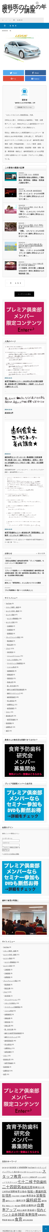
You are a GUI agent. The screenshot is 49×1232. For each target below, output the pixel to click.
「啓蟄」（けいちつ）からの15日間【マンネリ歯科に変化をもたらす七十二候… (31, 233)
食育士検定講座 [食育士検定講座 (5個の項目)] (28, 1220)
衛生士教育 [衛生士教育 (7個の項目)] (22, 1210)
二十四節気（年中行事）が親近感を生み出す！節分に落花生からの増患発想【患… (31, 271)
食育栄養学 (10, 708)
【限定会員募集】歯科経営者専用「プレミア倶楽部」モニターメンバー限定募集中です (24, 562)
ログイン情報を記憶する (12, 847)
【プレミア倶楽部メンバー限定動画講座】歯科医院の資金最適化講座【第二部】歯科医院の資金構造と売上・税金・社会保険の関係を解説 (24, 573)
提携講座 (36, 174)
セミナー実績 (10, 614)
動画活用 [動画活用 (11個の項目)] (26, 1187)
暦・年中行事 (28, 190)
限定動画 (10, 641)
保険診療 (10, 674)
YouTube (8, 603)
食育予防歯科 (11, 719)
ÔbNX (15, 283)
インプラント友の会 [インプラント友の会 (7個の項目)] (11, 1172)
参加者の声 (9, 413)
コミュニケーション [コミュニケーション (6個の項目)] (34, 1172)
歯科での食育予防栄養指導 (33, 246)
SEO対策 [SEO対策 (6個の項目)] (12, 1167)
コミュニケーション (25, 263)
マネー (30, 174)
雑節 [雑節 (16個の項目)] (21, 1214)
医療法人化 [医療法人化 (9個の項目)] (39, 1187)
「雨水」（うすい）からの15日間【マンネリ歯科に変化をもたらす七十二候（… (31, 253)
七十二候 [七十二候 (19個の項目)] (25, 1182)
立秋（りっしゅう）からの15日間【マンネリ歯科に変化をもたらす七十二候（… (31, 196)
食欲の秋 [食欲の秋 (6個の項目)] (11, 1220)
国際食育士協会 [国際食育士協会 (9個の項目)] (18, 1191)
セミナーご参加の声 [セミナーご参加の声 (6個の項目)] (29, 1177)
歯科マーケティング (36, 226)
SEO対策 (10, 652)
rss (37, 3)
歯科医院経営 (37, 190)
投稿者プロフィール (25, 107)
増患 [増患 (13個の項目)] (8, 1195)
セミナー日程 (23, 174)
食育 (7, 731)
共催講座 (10, 629)
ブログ (21, 190)
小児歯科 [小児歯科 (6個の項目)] (22, 1196)
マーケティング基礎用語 (15, 663)
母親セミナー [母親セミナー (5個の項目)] (10, 1206)
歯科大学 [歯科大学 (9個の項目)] (21, 1200)
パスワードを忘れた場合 (11, 854)
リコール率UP (28, 244)
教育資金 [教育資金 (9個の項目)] (31, 1195)
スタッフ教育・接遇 (12, 607)
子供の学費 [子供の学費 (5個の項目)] (15, 1196)
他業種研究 (10, 671)
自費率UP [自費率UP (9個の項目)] (31, 1205)
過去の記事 (41, 553)
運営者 (24, 100)
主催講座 (10, 626)
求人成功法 (10, 701)
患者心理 (36, 244)
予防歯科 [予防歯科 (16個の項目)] (40, 1182)
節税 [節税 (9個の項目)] (23, 1205)
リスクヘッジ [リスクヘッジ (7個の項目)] (11, 1182)
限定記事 (26, 208)
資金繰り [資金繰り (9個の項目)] (32, 1210)
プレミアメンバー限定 (26, 207)
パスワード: (6, 843)
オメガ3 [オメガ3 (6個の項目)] (23, 1172)
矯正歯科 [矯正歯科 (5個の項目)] (18, 1206)
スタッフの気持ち (13, 659)
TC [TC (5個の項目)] (18, 1167)
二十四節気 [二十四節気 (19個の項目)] (11, 1187)
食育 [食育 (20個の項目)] (18, 1219)
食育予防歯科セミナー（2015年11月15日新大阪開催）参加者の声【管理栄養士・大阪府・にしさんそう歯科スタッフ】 (24, 384)
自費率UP (9, 727)
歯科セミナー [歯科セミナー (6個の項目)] (11, 1201)
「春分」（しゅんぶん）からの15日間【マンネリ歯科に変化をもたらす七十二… (31, 214)
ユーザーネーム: (7, 838)
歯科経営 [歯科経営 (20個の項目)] (33, 1200)
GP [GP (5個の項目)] (8, 1167)
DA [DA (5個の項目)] (3, 1167)
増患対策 (10, 678)
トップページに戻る (24, 294)
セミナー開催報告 (13, 618)
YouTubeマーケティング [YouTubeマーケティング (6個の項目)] (37, 1167)
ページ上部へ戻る (45, 1228)
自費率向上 (31, 265)
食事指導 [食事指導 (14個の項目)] (31, 1214)
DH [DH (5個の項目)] (5, 1167)
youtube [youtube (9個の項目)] (23, 1167)
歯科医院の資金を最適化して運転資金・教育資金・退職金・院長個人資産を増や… (31, 180)
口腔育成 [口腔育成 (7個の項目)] (6, 1192)
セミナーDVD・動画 (12, 611)
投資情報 (9, 723)
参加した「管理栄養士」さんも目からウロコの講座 (23, 583)
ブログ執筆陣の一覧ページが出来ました (19, 590)
